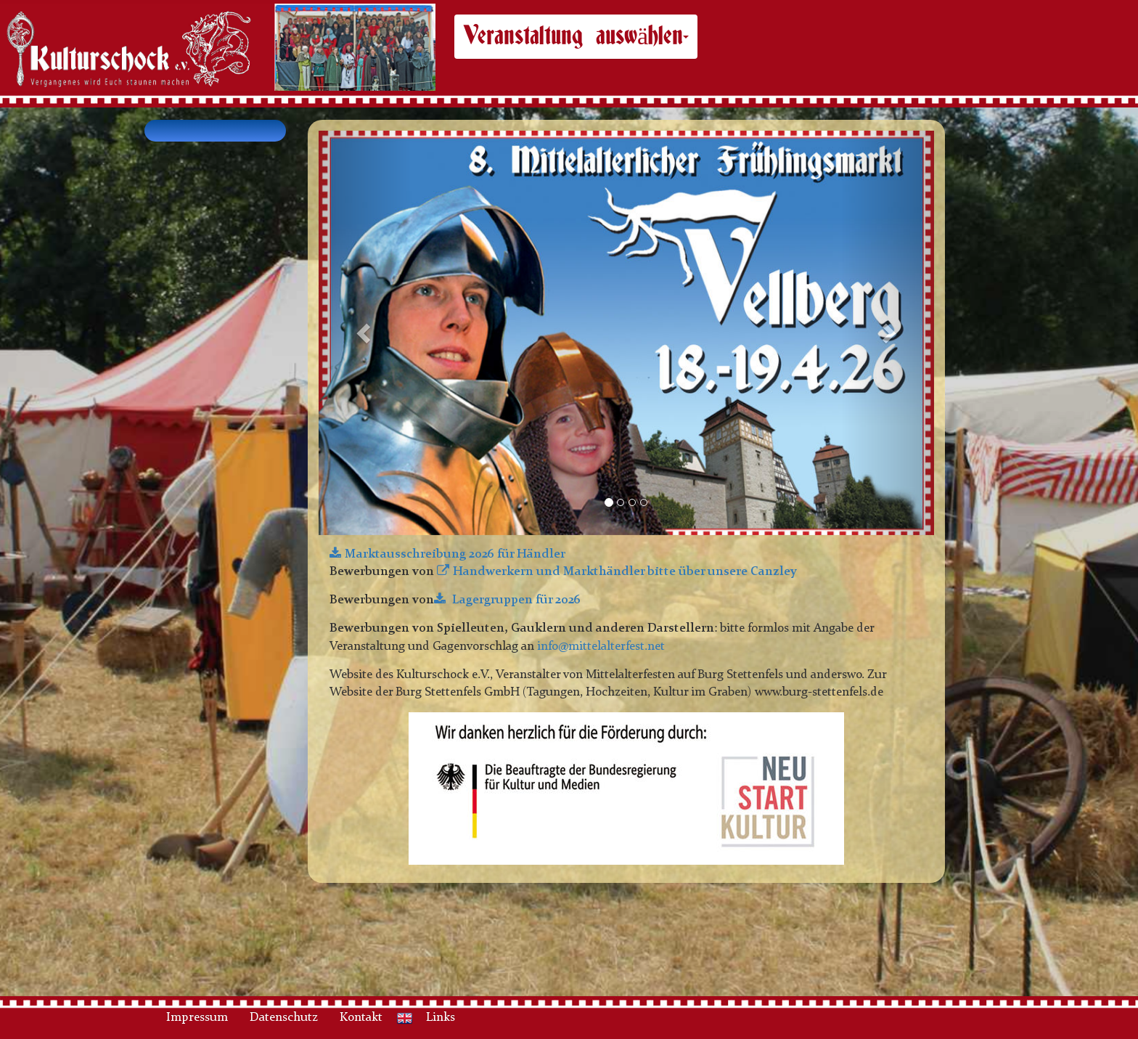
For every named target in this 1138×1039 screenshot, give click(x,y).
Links (440, 1017)
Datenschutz (284, 1017)
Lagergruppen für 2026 (515, 600)
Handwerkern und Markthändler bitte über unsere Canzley (625, 572)
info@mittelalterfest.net (601, 646)
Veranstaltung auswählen (576, 36)
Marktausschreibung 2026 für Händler (455, 554)
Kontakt (361, 1017)
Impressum (197, 1017)
